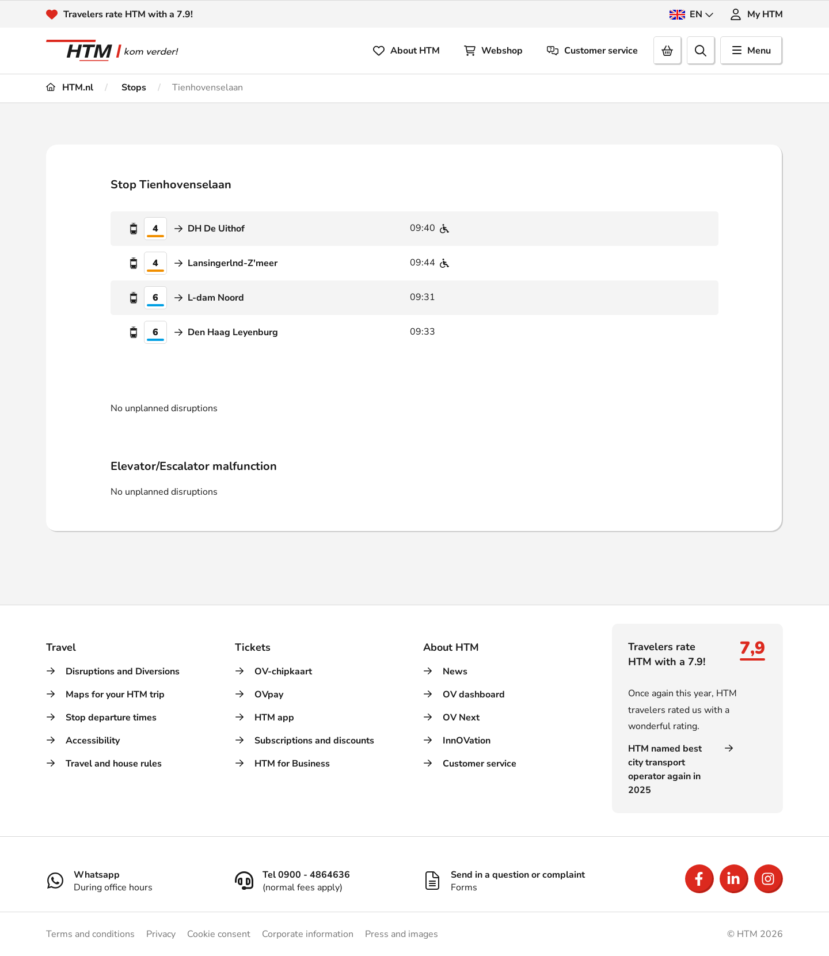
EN (692, 14)
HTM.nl (69, 87)
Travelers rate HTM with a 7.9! (128, 14)
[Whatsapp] (132, 880)
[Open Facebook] (699, 878)
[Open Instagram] (768, 878)
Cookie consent (218, 934)
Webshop (493, 50)
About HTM (406, 50)
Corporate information (307, 934)
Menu (751, 50)
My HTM (756, 14)
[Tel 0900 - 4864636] (320, 880)
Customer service (592, 50)
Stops (132, 87)
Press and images (401, 934)
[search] (701, 50)
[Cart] (667, 50)
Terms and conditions (90, 934)
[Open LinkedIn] (734, 878)
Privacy (161, 934)
